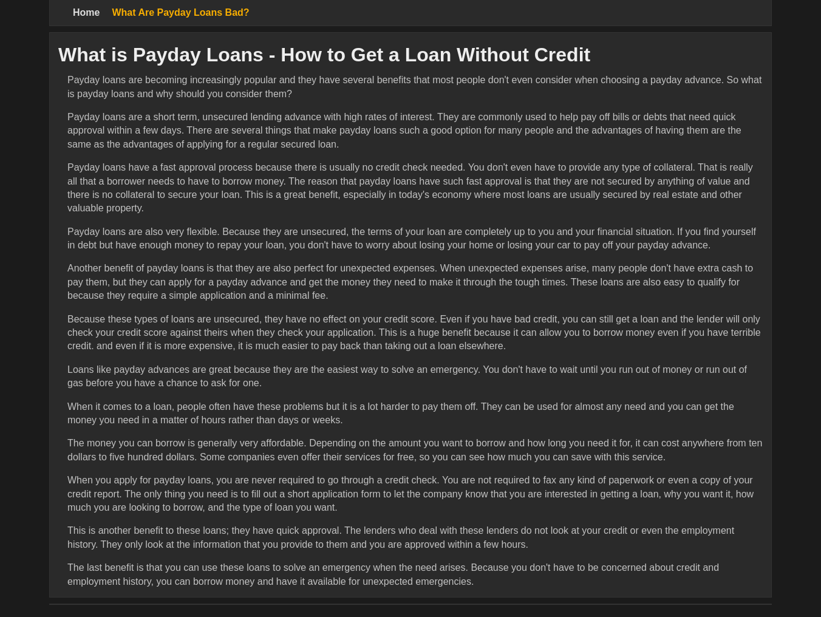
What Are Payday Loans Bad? (180, 12)
